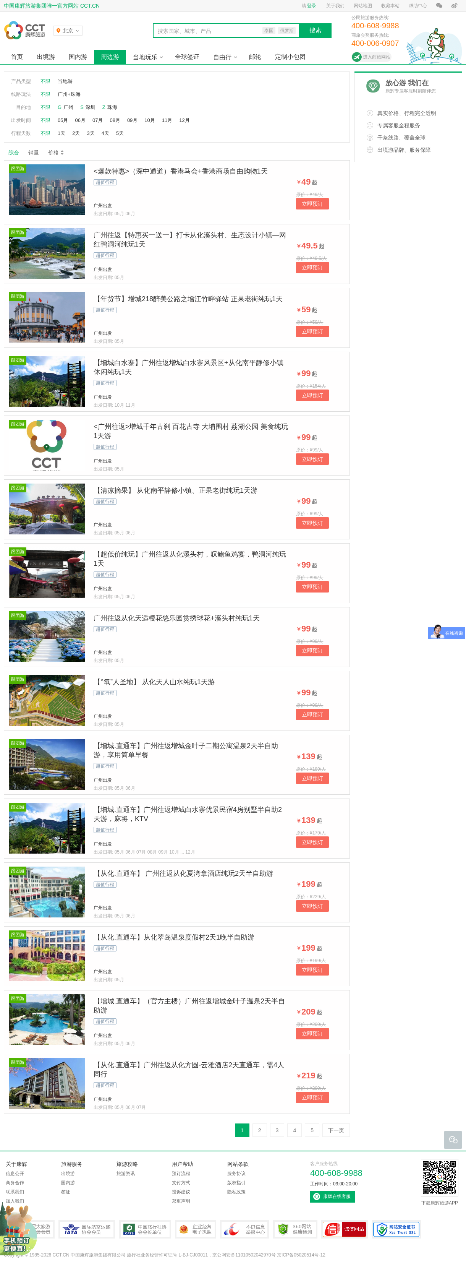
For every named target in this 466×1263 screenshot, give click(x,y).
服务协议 (236, 1173)
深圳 (90, 107)
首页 (17, 57)
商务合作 (15, 1182)
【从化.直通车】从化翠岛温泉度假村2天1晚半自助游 (174, 937)
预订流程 (181, 1173)
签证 (65, 1192)
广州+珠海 (69, 94)
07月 (97, 120)
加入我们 (15, 1201)
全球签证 (187, 57)
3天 (90, 133)
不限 (45, 81)
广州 (68, 107)
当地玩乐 (145, 57)
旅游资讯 (126, 1173)
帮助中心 (418, 5)
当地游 (65, 81)
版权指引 (236, 1182)
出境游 (46, 57)
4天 (105, 133)
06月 (80, 120)
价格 (56, 152)
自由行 (222, 57)
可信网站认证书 (344, 1229)
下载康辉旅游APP (439, 1182)
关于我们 (335, 5)
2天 (76, 133)
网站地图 (363, 5)
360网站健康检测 (295, 1229)
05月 (63, 120)
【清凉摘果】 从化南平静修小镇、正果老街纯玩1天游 (175, 490)
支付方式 (181, 1182)
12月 (184, 120)
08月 (115, 120)
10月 (149, 120)
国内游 (78, 57)
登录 (311, 5)
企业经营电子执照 (195, 1229)
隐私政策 (236, 1192)
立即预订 (312, 204)
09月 (132, 120)
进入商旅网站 (376, 57)
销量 (33, 152)
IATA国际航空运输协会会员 (86, 1229)
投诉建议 (181, 1192)
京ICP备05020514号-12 (301, 1255)
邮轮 (255, 57)
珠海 (112, 107)
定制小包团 (290, 57)
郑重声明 (181, 1201)
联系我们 (15, 1192)
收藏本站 (390, 5)
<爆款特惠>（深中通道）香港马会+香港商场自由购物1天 (181, 171)
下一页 (336, 1130)
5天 (120, 133)
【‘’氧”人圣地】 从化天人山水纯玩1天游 (154, 682)
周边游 (110, 57)
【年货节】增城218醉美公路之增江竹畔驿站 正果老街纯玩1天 (188, 299)
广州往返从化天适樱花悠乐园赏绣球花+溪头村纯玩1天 (177, 618)
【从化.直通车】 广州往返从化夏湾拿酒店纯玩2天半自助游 (183, 873)
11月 (167, 120)
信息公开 (15, 1173)
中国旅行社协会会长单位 (145, 1229)
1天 (61, 133)
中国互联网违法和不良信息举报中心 (244, 1229)
